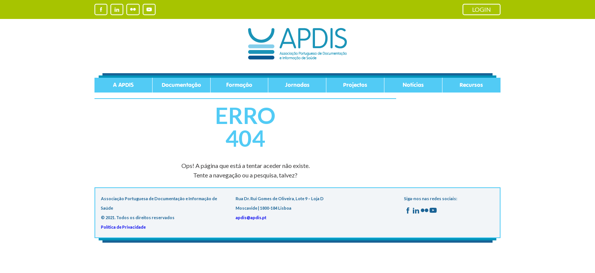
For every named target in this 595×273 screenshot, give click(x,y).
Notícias (413, 85)
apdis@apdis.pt (251, 217)
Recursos (471, 85)
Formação (239, 85)
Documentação (181, 85)
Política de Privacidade (123, 226)
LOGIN (481, 9)
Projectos (355, 85)
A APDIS (123, 85)
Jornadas (297, 85)
